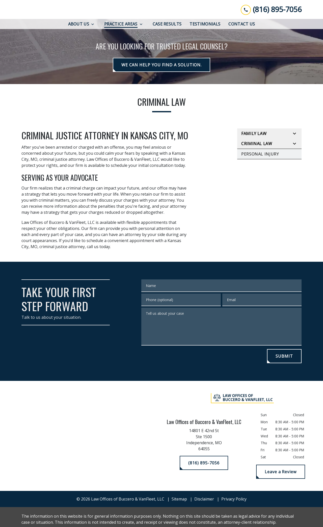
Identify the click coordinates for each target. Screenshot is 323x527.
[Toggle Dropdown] (94, 24)
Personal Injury (260, 154)
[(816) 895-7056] (204, 463)
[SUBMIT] (284, 356)
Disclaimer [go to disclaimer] (204, 499)
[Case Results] (167, 24)
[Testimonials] (204, 24)
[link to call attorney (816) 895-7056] (271, 9)
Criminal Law (256, 144)
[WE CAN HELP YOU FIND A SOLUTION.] (161, 65)
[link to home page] (55, 9)
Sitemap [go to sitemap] (179, 499)
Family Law (253, 134)
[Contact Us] (241, 24)
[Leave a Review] (280, 472)
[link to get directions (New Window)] (204, 441)
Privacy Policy (234, 499)
